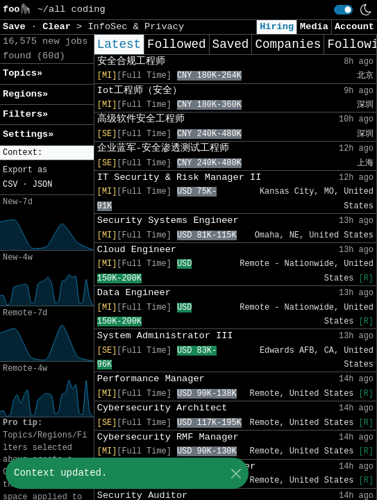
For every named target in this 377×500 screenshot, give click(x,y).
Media (314, 27)
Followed (176, 44)
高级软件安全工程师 (141, 119)
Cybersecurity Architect (162, 408)
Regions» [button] (25, 94)
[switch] (343, 10)
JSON (43, 185)
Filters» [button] (25, 114)
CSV (10, 185)
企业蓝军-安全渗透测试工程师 (163, 148)
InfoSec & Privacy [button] (135, 27)
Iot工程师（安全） (139, 90)
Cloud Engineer (136, 249)
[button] (47, 153)
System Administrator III (165, 336)
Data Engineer (134, 293)
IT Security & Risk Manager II (179, 177)
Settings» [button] (28, 134)
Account (354, 27)
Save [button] (17, 27)
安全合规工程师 (131, 61)
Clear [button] (59, 27)
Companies (288, 44)
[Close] (235, 473)
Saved (230, 44)
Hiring (277, 27)
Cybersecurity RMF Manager (168, 437)
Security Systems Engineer (168, 220)
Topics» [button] (22, 73)
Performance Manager (151, 379)
